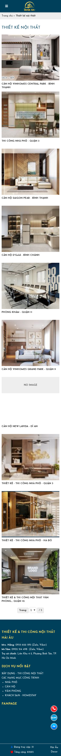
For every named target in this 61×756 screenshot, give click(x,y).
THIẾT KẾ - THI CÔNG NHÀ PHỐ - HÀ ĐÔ (27, 540)
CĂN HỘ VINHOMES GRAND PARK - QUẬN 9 (29, 369)
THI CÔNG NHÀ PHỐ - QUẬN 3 (20, 141)
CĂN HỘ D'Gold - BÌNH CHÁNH (21, 255)
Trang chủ (7, 16)
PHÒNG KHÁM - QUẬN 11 (17, 312)
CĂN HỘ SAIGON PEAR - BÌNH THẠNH (25, 198)
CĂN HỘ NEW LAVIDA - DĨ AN (20, 426)
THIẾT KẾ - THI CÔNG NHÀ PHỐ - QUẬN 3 (27, 483)
